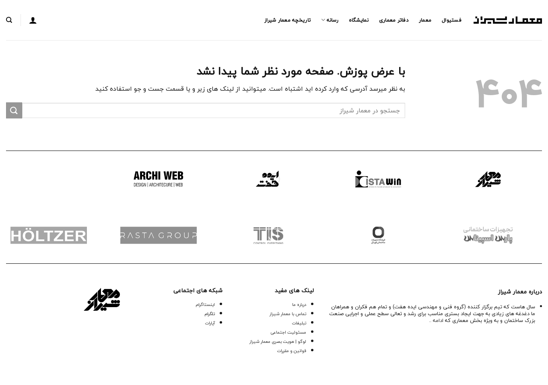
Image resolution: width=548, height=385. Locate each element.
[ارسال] (14, 110)
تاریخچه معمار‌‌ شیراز (287, 20)
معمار (425, 20)
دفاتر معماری (393, 20)
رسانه (329, 20)
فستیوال (451, 20)
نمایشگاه (359, 20)
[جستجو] (9, 20)
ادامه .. (436, 320)
